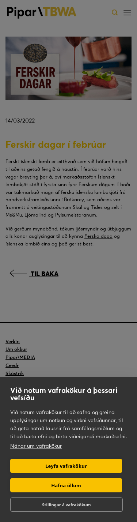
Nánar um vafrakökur (36, 446)
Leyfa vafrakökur (66, 466)
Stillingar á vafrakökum (66, 504)
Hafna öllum (66, 485)
